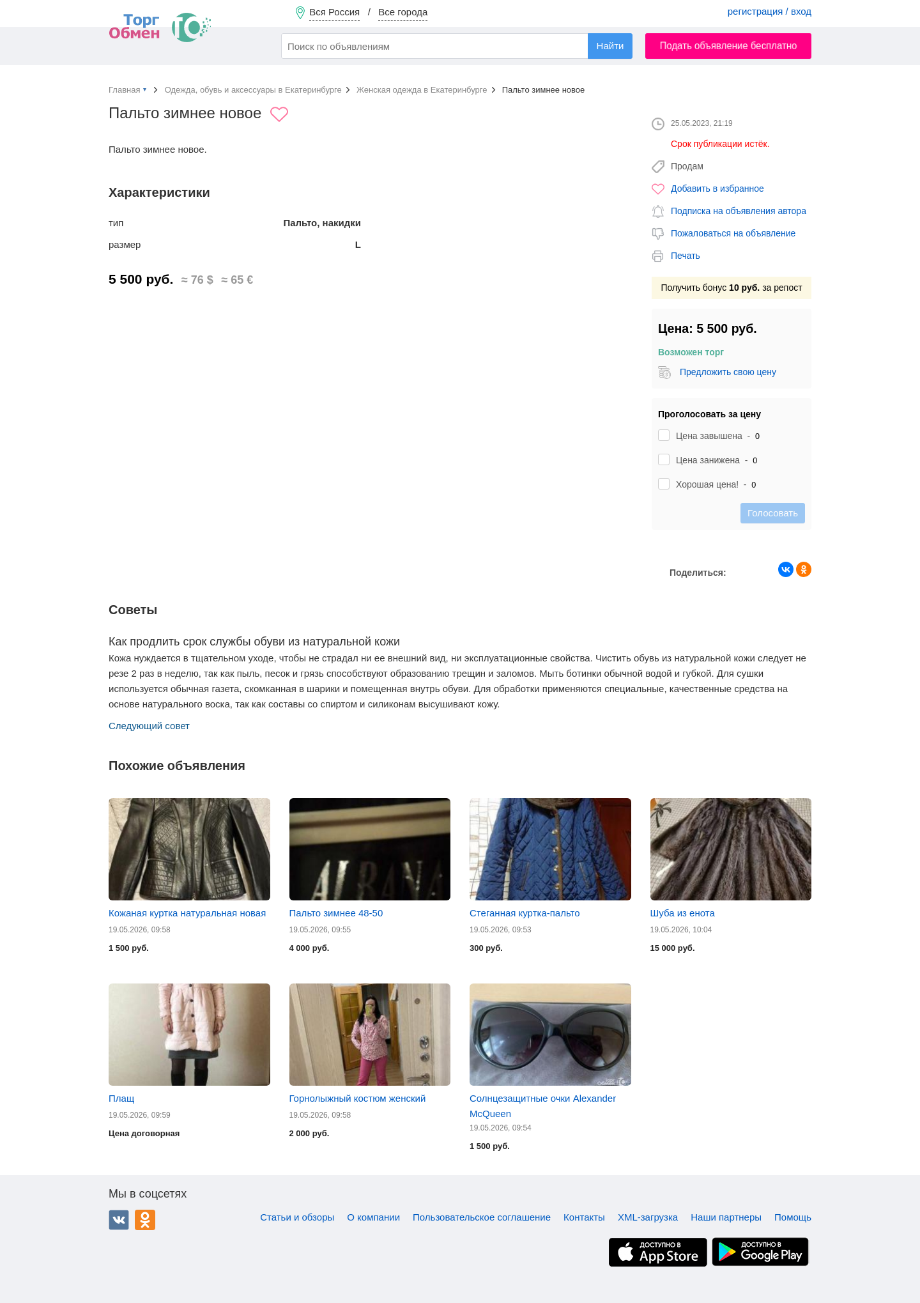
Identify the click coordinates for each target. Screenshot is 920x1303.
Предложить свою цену (728, 372)
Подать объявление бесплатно (728, 45)
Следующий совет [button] (149, 725)
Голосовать (772, 512)
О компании (373, 1217)
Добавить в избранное (717, 188)
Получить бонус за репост (731, 287)
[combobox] (456, 46)
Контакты (584, 1217)
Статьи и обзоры (297, 1217)
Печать (685, 256)
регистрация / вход (769, 11)
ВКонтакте (119, 1220)
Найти (610, 45)
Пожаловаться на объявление (733, 233)
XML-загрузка (648, 1217)
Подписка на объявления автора (738, 211)
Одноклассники (145, 1220)
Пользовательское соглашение (482, 1217)
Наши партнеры (726, 1217)
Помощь (792, 1217)
